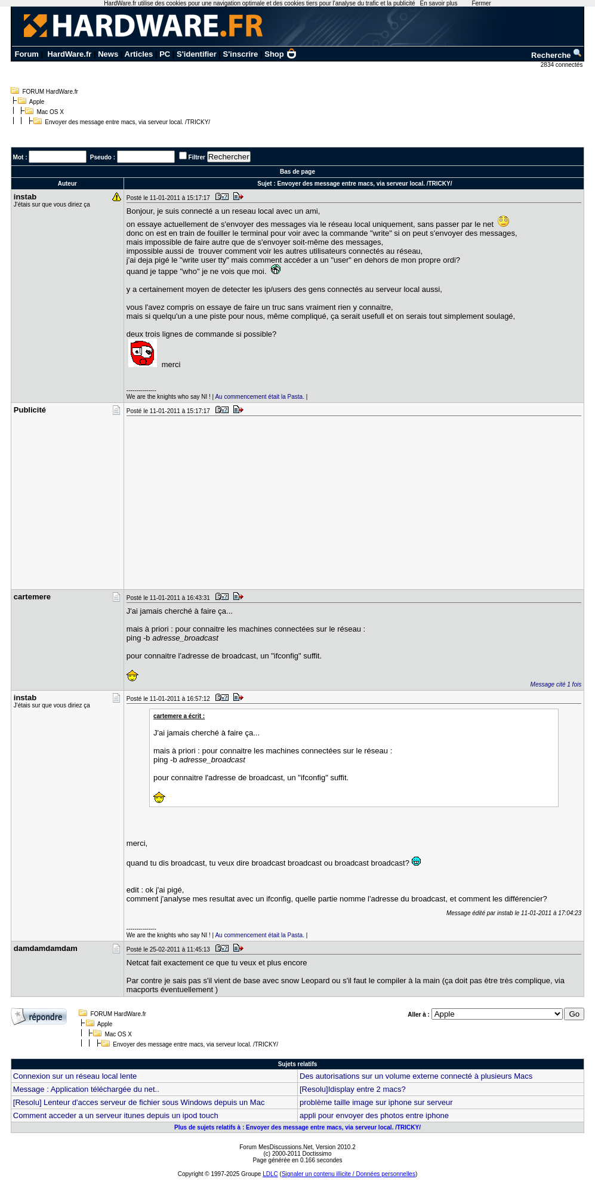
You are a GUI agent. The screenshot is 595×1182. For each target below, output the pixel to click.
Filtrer (197, 157)
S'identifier (197, 54)
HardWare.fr (69, 54)
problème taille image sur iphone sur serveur (376, 1102)
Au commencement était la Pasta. (259, 396)
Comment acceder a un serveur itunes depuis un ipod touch (115, 1115)
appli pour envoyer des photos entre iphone (374, 1115)
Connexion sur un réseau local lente (75, 1076)
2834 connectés (562, 64)
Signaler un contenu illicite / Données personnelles (348, 1174)
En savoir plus (439, 3)
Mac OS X (50, 112)
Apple (37, 101)
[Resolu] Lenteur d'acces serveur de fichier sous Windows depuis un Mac (139, 1102)
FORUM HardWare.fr (50, 91)
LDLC (270, 1174)
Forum (26, 54)
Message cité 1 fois (556, 684)
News (108, 54)
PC (164, 54)
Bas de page (297, 171)
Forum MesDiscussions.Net (275, 1147)
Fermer (481, 3)
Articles (139, 54)
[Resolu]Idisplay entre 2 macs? (353, 1089)
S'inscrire (240, 54)
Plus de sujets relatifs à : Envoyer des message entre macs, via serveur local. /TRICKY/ (297, 1127)
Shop (280, 54)
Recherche (556, 55)
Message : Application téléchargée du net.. (86, 1089)
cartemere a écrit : (179, 716)
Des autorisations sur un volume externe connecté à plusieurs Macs (416, 1076)
